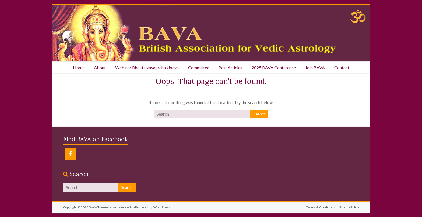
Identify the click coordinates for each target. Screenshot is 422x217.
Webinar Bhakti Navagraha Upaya (147, 67)
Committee (198, 67)
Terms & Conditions (320, 207)
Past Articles (230, 67)
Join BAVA (315, 67)
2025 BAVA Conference (274, 67)
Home (79, 67)
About (100, 67)
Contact (341, 67)
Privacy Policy (349, 207)
